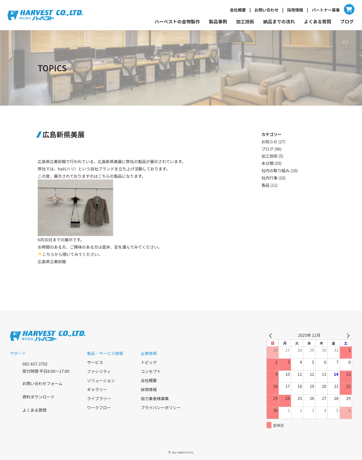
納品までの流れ (279, 21)
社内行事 (269, 178)
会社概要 (238, 10)
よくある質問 (317, 21)
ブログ (347, 21)
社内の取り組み (275, 170)
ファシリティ (99, 371)
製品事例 (218, 21)
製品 (265, 185)
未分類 (267, 163)
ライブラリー (99, 398)
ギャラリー (97, 389)
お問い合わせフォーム (42, 383)
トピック (149, 362)
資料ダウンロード (38, 397)
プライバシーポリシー (161, 407)
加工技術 (245, 21)
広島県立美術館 (52, 261)
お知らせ (269, 142)
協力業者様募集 (155, 398)
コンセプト (151, 371)
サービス (95, 362)
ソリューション (101, 380)
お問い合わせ (266, 10)
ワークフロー (99, 407)
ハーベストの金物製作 (177, 21)
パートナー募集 (326, 10)
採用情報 (295, 10)
